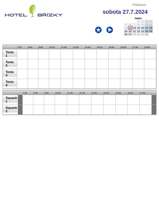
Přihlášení (139, 4)
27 (130, 34)
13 (130, 28)
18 (150, 28)
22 (138, 31)
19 (125, 31)
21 (134, 31)
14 (134, 28)
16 (142, 28)
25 (150, 31)
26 (125, 34)
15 (138, 28)
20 (130, 31)
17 (146, 28)
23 (142, 31)
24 (146, 31)
